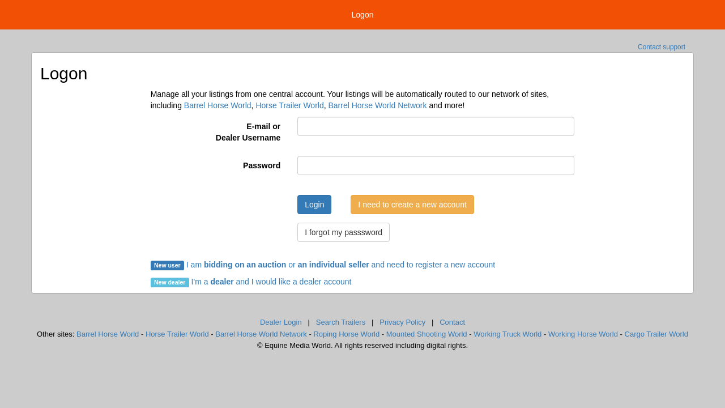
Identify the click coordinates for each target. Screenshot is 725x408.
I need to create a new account (412, 204)
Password (261, 165)
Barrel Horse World (217, 105)
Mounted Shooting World (426, 334)
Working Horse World (583, 334)
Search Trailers (340, 322)
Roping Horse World (346, 334)
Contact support (661, 47)
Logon (363, 14)
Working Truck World (507, 334)
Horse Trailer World (289, 105)
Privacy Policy (402, 322)
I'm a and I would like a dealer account (271, 281)
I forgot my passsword (343, 232)
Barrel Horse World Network (377, 105)
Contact (452, 322)
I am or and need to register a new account (323, 264)
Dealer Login (281, 322)
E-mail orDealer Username (248, 132)
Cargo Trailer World (656, 334)
